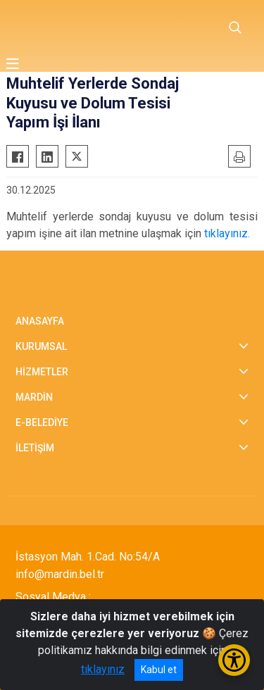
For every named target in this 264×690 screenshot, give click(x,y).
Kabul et (159, 669)
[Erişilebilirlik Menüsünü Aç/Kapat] (234, 660)
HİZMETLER (41, 371)
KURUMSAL (41, 346)
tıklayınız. (227, 233)
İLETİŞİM (34, 447)
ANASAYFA (39, 321)
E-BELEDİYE (41, 422)
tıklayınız (103, 669)
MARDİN (34, 397)
